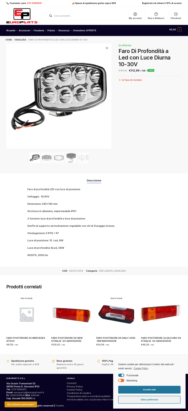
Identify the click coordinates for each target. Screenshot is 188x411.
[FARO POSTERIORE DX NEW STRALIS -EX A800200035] (71, 312)
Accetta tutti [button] (149, 389)
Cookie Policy (74, 387)
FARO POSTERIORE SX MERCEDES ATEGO (25, 338)
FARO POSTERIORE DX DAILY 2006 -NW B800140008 (115, 338)
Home (9, 38)
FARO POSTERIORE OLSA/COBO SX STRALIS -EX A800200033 (161, 338)
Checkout (176, 15)
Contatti (72, 381)
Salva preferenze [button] (149, 399)
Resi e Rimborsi (156, 15)
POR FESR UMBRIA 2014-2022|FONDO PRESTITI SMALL (92, 398)
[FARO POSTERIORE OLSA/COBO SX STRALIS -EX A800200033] (161, 312)
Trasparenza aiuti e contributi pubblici (89, 394)
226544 (35, 393)
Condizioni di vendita (79, 391)
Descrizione (94, 178)
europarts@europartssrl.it (29, 390)
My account (135, 15)
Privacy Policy (75, 384)
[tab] (94, 176)
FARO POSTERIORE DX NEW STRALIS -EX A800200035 (67, 338)
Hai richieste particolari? (20, 404)
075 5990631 (34, 3)
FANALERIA (20, 38)
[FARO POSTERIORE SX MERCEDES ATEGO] (26, 312)
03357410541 (17, 393)
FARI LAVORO (106, 269)
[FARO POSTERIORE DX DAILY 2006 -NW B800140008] (116, 312)
